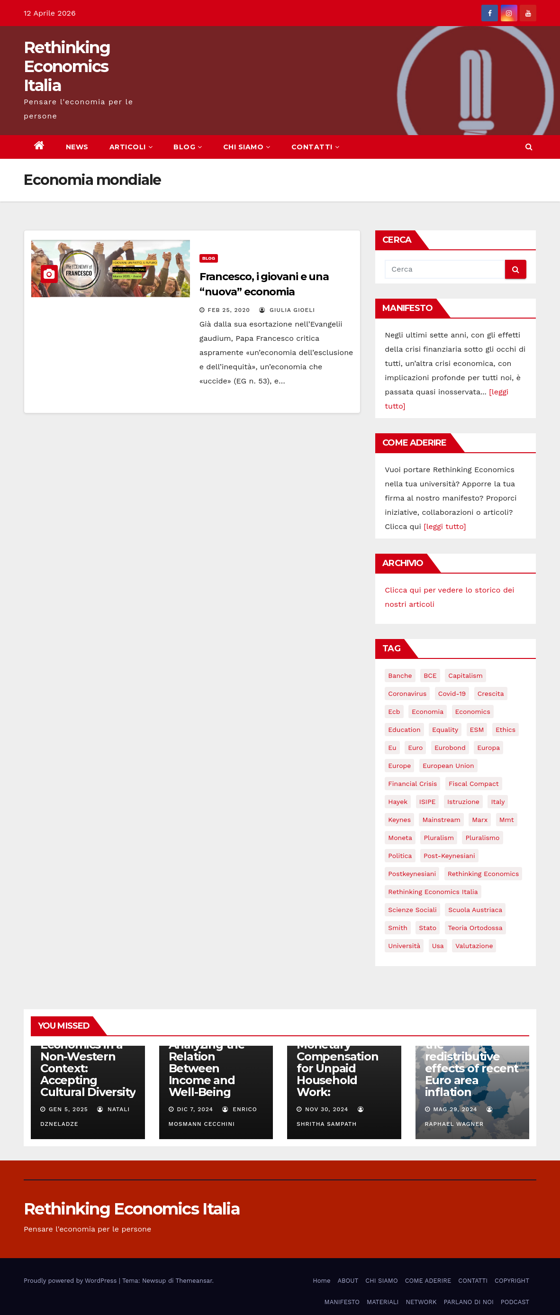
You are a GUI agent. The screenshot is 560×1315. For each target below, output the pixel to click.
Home (321, 1280)
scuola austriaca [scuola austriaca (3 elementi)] (475, 909)
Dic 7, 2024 (195, 1109)
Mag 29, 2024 (455, 1109)
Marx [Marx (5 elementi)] (480, 819)
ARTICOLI (131, 147)
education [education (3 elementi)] (404, 729)
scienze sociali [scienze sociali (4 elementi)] (412, 909)
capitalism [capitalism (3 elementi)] (465, 675)
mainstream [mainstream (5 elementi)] (441, 819)
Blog (208, 258)
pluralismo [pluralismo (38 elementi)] (482, 837)
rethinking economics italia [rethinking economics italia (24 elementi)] (433, 891)
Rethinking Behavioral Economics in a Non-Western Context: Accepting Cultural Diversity (87, 1056)
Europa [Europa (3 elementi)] (488, 747)
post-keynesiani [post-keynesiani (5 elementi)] (449, 855)
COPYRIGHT (512, 1280)
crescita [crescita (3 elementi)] (491, 693)
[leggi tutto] (445, 526)
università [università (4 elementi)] (404, 946)
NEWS (77, 147)
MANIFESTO (342, 1302)
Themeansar (194, 1280)
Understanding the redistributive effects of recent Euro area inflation (472, 1062)
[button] (529, 146)
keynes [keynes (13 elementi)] (399, 819)
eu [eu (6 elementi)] (392, 747)
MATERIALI (382, 1302)
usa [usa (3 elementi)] (438, 946)
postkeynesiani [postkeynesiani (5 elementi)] (412, 873)
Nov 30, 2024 (326, 1109)
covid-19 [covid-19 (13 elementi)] (452, 693)
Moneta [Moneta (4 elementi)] (400, 837)
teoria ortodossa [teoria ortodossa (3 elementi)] (475, 927)
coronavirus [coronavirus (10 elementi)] (407, 693)
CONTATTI (315, 147)
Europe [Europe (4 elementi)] (399, 765)
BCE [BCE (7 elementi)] (430, 675)
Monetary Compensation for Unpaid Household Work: (338, 1068)
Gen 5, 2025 (68, 1109)
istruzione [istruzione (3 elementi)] (463, 801)
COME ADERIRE (428, 1280)
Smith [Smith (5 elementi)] (397, 927)
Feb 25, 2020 (229, 310)
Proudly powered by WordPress (71, 1280)
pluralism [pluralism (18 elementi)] (439, 837)
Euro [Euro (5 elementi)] (415, 747)
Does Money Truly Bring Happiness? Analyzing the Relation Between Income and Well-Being (207, 1050)
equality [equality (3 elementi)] (445, 729)
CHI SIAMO (247, 147)
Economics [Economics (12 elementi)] (472, 711)
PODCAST (515, 1302)
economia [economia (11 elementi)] (427, 711)
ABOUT (347, 1280)
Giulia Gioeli (287, 310)
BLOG (187, 147)
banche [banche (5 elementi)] (400, 675)
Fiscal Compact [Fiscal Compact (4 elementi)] (474, 783)
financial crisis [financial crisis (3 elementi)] (412, 783)
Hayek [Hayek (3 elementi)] (397, 801)
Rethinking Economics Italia (67, 66)
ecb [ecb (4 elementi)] (394, 711)
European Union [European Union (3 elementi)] (448, 765)
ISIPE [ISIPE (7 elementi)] (427, 801)
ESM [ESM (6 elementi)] (477, 729)
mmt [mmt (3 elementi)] (506, 819)
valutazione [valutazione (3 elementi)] (474, 946)
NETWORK (421, 1302)
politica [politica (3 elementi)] (400, 855)
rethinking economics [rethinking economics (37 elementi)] (483, 873)
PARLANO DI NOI (468, 1302)
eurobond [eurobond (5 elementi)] (450, 747)
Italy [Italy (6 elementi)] (498, 801)
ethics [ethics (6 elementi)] (505, 729)
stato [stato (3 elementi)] (427, 927)
